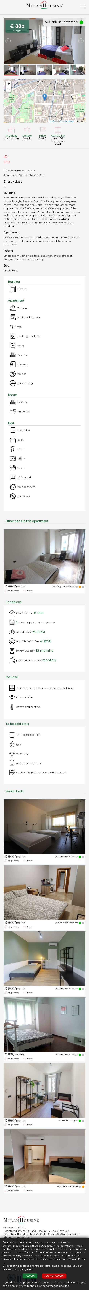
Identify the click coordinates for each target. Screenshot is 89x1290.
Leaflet (53, 121)
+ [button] (8, 84)
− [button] (8, 89)
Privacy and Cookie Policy (69, 1259)
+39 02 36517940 (22, 1237)
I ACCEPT (30, 1275)
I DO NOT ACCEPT (54, 1275)
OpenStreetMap (66, 121)
